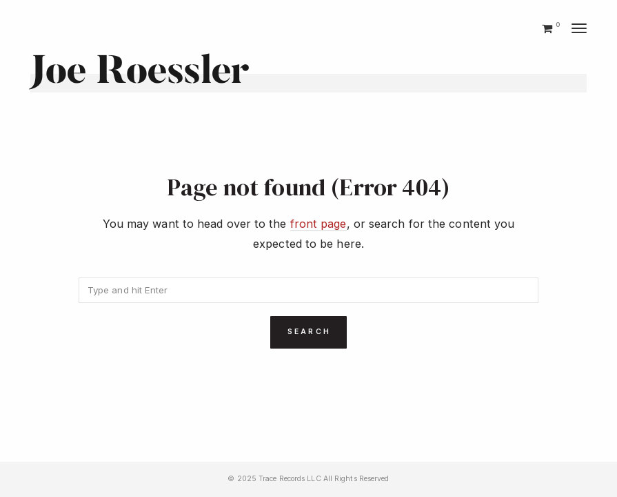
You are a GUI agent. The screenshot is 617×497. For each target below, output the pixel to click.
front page (318, 224)
